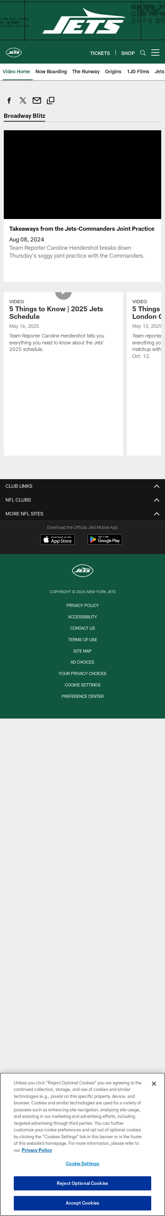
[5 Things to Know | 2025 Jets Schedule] (63, 326)
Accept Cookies (82, 1203)
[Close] (154, 1083)
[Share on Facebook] (9, 104)
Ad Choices (82, 661)
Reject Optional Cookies (82, 1183)
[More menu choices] (155, 52)
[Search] (143, 52)
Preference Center (83, 696)
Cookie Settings (83, 684)
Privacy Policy (82, 605)
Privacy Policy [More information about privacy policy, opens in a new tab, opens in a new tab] (37, 1150)
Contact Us (82, 628)
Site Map (82, 650)
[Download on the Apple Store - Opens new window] (57, 540)
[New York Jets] (83, 571)
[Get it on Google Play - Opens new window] (105, 542)
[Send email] (36, 104)
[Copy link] (50, 101)
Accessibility (82, 616)
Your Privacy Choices (82, 673)
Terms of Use (82, 639)
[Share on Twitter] (23, 104)
